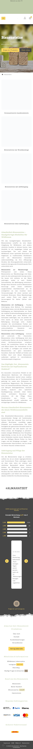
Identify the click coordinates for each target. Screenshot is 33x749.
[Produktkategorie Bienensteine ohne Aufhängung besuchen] (16, 207)
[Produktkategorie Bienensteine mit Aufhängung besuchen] (16, 171)
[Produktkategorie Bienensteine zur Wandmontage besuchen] (16, 134)
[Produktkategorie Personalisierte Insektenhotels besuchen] (16, 97)
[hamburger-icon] (3, 18)
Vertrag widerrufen (16, 649)
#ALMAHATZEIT (16, 488)
